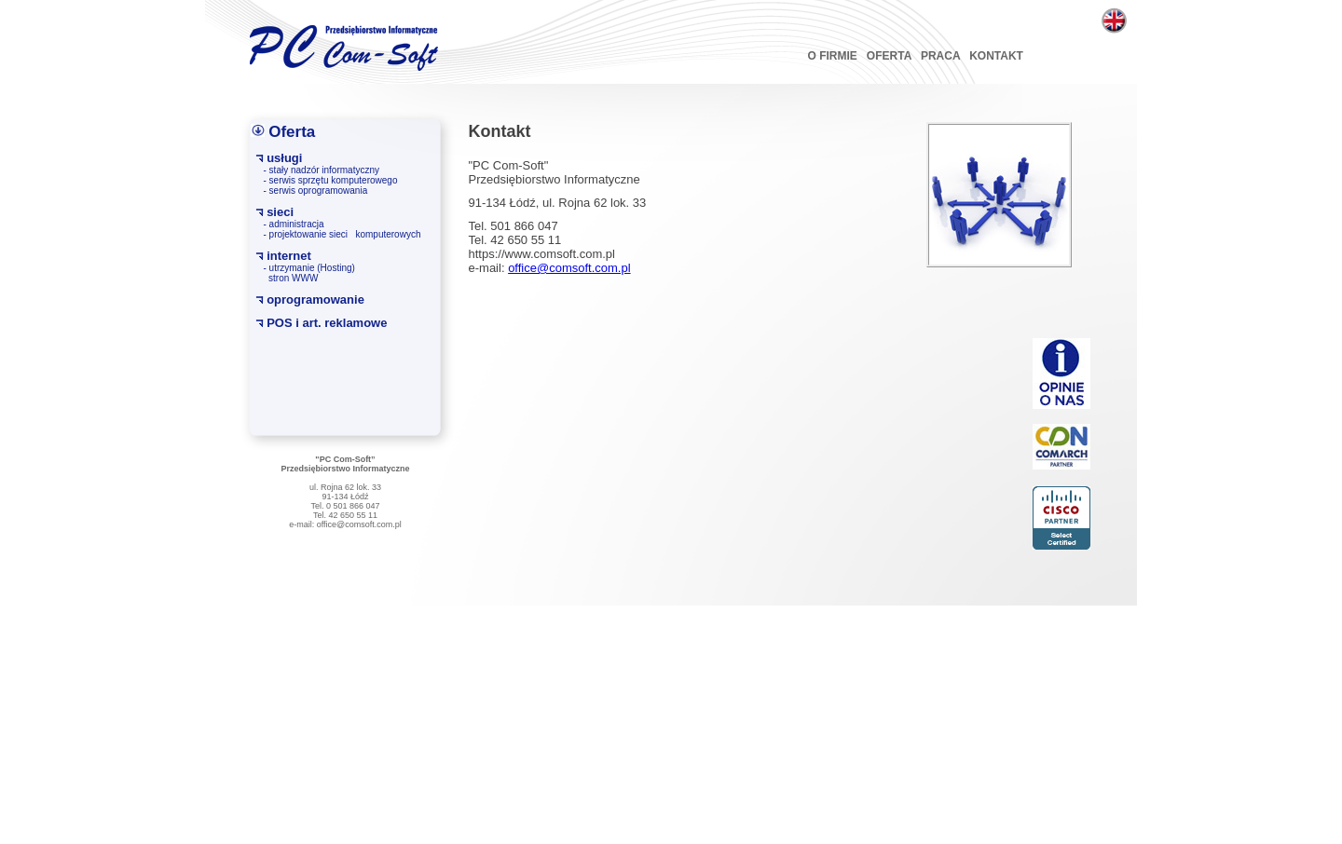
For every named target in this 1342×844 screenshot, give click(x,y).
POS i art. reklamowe (327, 323)
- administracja (294, 224)
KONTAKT (996, 55)
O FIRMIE (832, 55)
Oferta (291, 132)
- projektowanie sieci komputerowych (342, 234)
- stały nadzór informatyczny (322, 170)
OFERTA (889, 55)
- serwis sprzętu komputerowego (331, 180)
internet (289, 256)
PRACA (940, 55)
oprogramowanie (315, 299)
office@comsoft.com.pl (569, 268)
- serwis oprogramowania (316, 190)
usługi (284, 158)
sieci (280, 212)
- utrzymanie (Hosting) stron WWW (309, 273)
